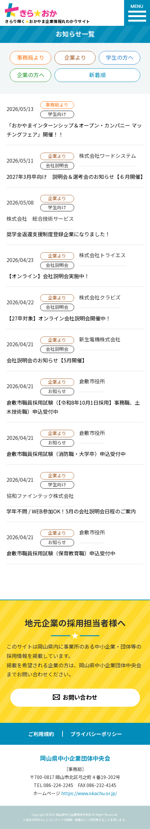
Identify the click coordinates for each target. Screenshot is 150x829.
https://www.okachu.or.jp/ (89, 793)
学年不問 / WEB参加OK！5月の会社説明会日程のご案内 (71, 511)
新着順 (97, 75)
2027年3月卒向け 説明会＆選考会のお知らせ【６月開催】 (75, 176)
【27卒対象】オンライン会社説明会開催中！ (58, 318)
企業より (75, 57)
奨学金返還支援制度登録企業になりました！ (58, 234)
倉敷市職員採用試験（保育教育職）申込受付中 (60, 553)
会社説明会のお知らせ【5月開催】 (46, 360)
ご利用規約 (41, 734)
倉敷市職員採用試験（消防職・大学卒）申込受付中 (66, 454)
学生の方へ (119, 57)
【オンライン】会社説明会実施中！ (47, 276)
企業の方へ (30, 75)
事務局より (30, 57)
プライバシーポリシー (96, 734)
